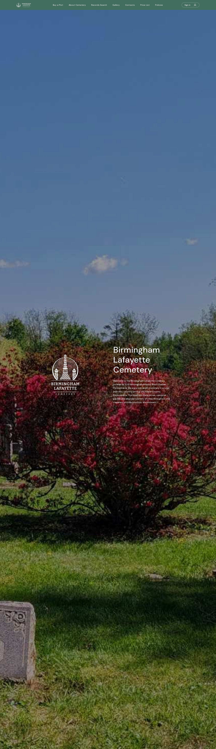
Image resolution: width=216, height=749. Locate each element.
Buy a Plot (58, 5)
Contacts (130, 5)
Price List (145, 5)
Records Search (99, 5)
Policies (159, 5)
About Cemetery (77, 5)
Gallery (116, 5)
